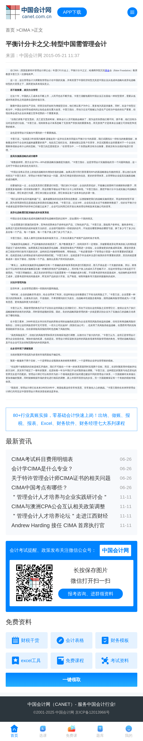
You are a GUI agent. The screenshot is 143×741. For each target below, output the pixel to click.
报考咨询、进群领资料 (90, 593)
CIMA (24, 30)
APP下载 (72, 12)
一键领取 (71, 679)
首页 (10, 30)
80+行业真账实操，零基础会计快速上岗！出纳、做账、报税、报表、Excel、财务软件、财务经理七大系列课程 (71, 419)
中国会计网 (38, 704)
